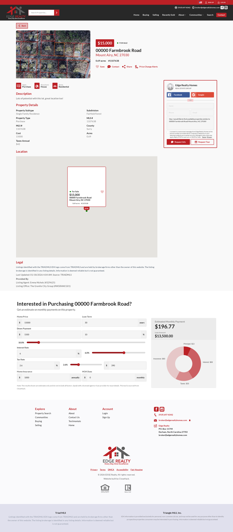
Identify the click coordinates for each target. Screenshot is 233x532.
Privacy (209, 137)
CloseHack (124, 478)
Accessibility (122, 469)
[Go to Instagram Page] (226, 7)
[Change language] (200, 2)
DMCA (111, 469)
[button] (56, 12)
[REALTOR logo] (128, 489)
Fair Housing (137, 469)
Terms (204, 137)
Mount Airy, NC (107, 55)
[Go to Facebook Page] (222, 7)
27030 (124, 55)
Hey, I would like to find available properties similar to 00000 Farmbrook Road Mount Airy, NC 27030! (190, 123)
